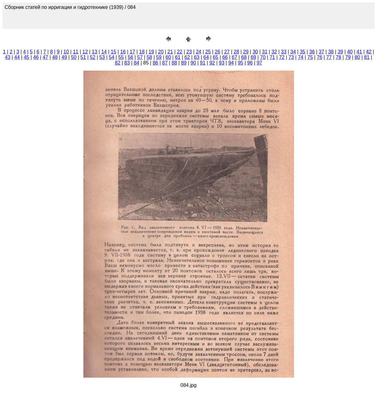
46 (36, 57)
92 (212, 62)
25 (208, 51)
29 (246, 51)
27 (227, 51)
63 (197, 57)
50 (74, 57)
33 (283, 51)
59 (159, 57)
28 (236, 51)
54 (111, 57)
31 (265, 51)
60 (168, 57)
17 (132, 51)
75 (310, 57)
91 (202, 62)
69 (253, 57)
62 (187, 57)
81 (367, 57)
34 (293, 51)
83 (127, 62)
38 (331, 51)
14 (104, 51)
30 (255, 51)
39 (340, 51)
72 (281, 57)
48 (55, 57)
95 (240, 62)
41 (359, 51)
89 (184, 62)
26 (217, 51)
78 (338, 57)
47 (45, 57)
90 (193, 62)
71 (272, 57)
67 (234, 57)
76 (319, 57)
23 (189, 51)
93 (221, 62)
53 (102, 57)
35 (302, 51)
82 (117, 62)
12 (85, 51)
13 (94, 51)
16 (123, 51)
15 (113, 51)
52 (92, 57)
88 (174, 62)
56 (130, 57)
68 (244, 57)
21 (170, 51)
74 (300, 57)
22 (179, 51)
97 (259, 62)
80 (357, 57)
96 (250, 62)
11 (75, 51)
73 (291, 57)
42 (368, 51)
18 (142, 51)
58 (149, 57)
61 (178, 57)
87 (165, 62)
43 (7, 57)
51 (83, 57)
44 (17, 57)
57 (140, 57)
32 (274, 51)
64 (206, 57)
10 (66, 51)
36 (312, 51)
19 (151, 51)
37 (321, 51)
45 (26, 57)
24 (198, 51)
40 (349, 51)
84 (136, 62)
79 (348, 57)
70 (263, 57)
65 (215, 57)
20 (161, 51)
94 (231, 62)
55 (121, 57)
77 (329, 57)
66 (225, 57)
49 (64, 57)
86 (155, 62)
